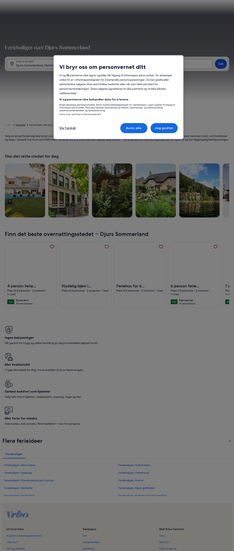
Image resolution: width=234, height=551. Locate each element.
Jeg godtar (164, 128)
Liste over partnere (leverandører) (80, 114)
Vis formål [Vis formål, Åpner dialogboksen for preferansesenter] (67, 128)
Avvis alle (134, 128)
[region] (118, 97)
